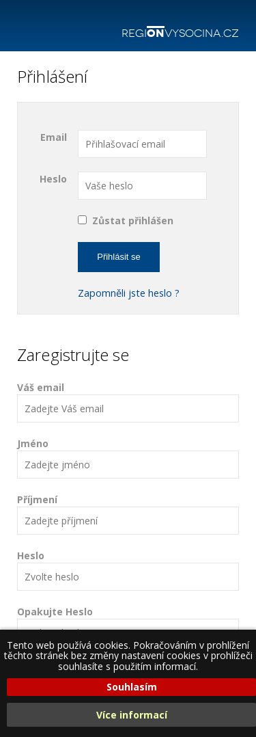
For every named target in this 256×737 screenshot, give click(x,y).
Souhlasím (131, 686)
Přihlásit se (119, 257)
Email (53, 137)
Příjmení (128, 514)
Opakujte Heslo (128, 626)
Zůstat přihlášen (132, 220)
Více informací (131, 714)
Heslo (53, 178)
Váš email (128, 402)
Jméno (128, 458)
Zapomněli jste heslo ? (129, 292)
